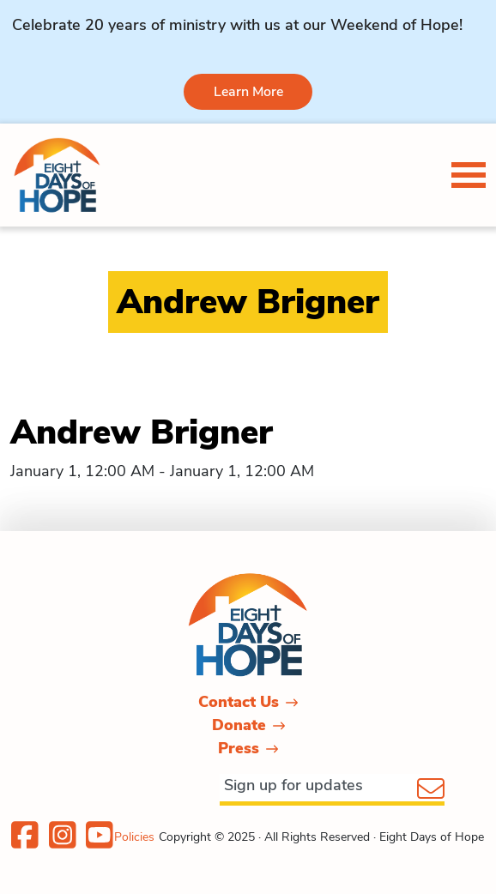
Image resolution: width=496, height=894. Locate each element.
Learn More (248, 91)
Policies (134, 837)
